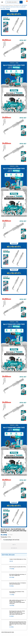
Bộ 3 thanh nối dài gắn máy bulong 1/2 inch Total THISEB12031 (17, 575)
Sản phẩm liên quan (8, 555)
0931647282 (15, 539)
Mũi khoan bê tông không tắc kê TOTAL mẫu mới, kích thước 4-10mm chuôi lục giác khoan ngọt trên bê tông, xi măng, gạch (17, 623)
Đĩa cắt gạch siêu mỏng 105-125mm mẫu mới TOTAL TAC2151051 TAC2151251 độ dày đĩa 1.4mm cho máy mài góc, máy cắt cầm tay (17, 613)
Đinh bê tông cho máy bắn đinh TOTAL (17, 566)
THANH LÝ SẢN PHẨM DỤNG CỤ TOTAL (17, 559)
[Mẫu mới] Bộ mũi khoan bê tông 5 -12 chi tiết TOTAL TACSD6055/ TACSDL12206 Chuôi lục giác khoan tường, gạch (17, 602)
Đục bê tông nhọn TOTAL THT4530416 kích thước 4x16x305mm (17, 583)
